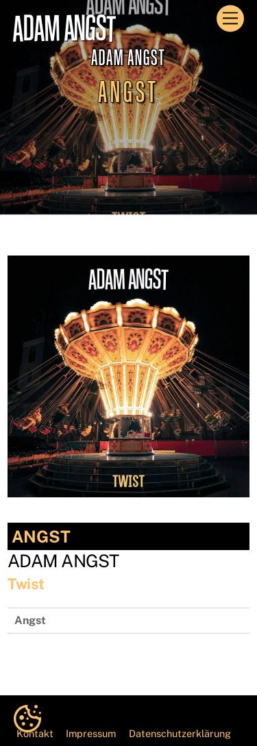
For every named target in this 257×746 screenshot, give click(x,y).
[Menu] (230, 18)
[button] (27, 718)
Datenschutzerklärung (180, 733)
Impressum (91, 733)
